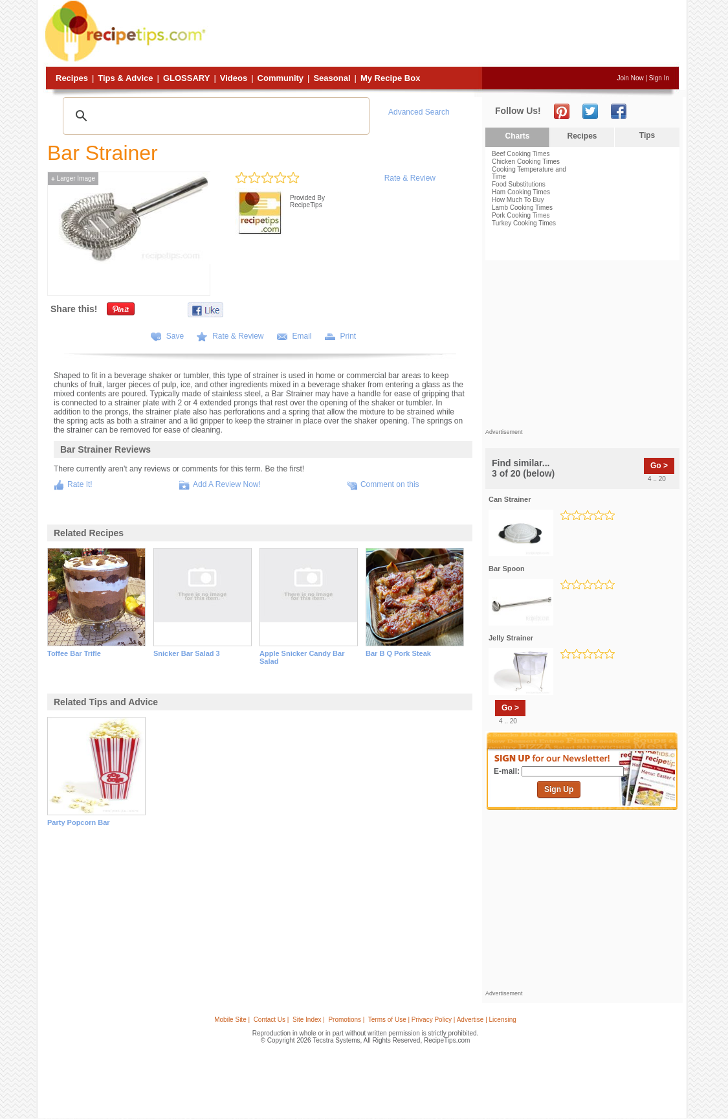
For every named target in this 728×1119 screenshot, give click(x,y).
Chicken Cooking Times (526, 161)
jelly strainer (511, 638)
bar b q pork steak (398, 653)
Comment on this (389, 484)
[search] (214, 116)
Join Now (630, 78)
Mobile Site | (232, 1019)
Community (281, 78)
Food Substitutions (519, 184)
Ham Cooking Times (521, 192)
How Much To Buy (518, 199)
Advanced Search (419, 112)
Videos (233, 78)
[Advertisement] (443, 34)
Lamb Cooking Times (522, 207)
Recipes (72, 78)
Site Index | (308, 1019)
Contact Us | (271, 1019)
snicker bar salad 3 (186, 653)
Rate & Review (410, 178)
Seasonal (331, 78)
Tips (647, 135)
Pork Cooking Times (520, 215)
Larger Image (73, 178)
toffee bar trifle (74, 653)
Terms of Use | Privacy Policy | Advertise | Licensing (442, 1019)
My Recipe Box (390, 78)
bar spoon (507, 568)
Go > (659, 465)
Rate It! (80, 484)
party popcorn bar (78, 822)
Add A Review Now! (227, 484)
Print (348, 336)
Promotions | (346, 1019)
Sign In (659, 78)
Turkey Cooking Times (524, 223)
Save (175, 336)
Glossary (186, 78)
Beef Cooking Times (521, 153)
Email (302, 336)
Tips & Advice (125, 78)
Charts (517, 136)
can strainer (510, 499)
